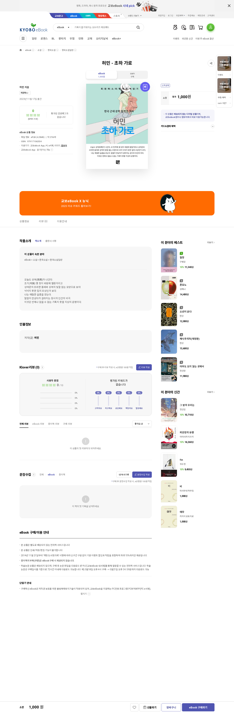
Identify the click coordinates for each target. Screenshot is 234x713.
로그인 (170, 15)
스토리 (116, 16)
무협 (72, 38)
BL (53, 38)
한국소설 (51, 50)
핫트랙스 (102, 16)
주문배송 (191, 15)
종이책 (62, 474)
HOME (21, 50)
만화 (80, 38)
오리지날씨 (102, 38)
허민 (22, 87)
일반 (34, 38)
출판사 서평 (50, 241)
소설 (39, 50)
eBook (73, 16)
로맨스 (44, 38)
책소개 (38, 241)
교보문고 (59, 16)
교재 (89, 38)
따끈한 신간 (187, 38)
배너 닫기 (229, 5)
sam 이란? (222, 103)
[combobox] (62, 27)
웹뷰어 (64, 145)
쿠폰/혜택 (222, 97)
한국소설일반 (67, 50)
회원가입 (161, 15)
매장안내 (201, 15)
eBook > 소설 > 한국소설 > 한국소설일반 (43, 260)
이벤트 (176, 38)
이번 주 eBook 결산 (204, 38)
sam (88, 15)
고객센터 (210, 15)
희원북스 (24, 93)
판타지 (62, 38)
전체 (41, 474)
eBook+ (116, 38)
